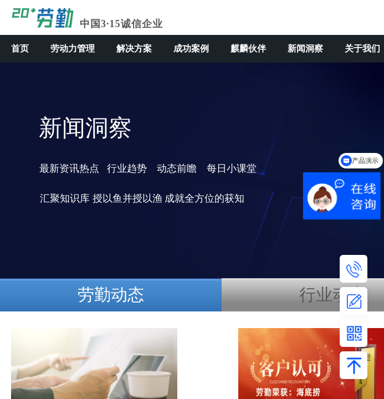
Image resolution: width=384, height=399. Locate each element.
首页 (20, 48)
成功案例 (191, 48)
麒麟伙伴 (248, 48)
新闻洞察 (305, 48)
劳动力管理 (72, 48)
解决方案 (134, 48)
